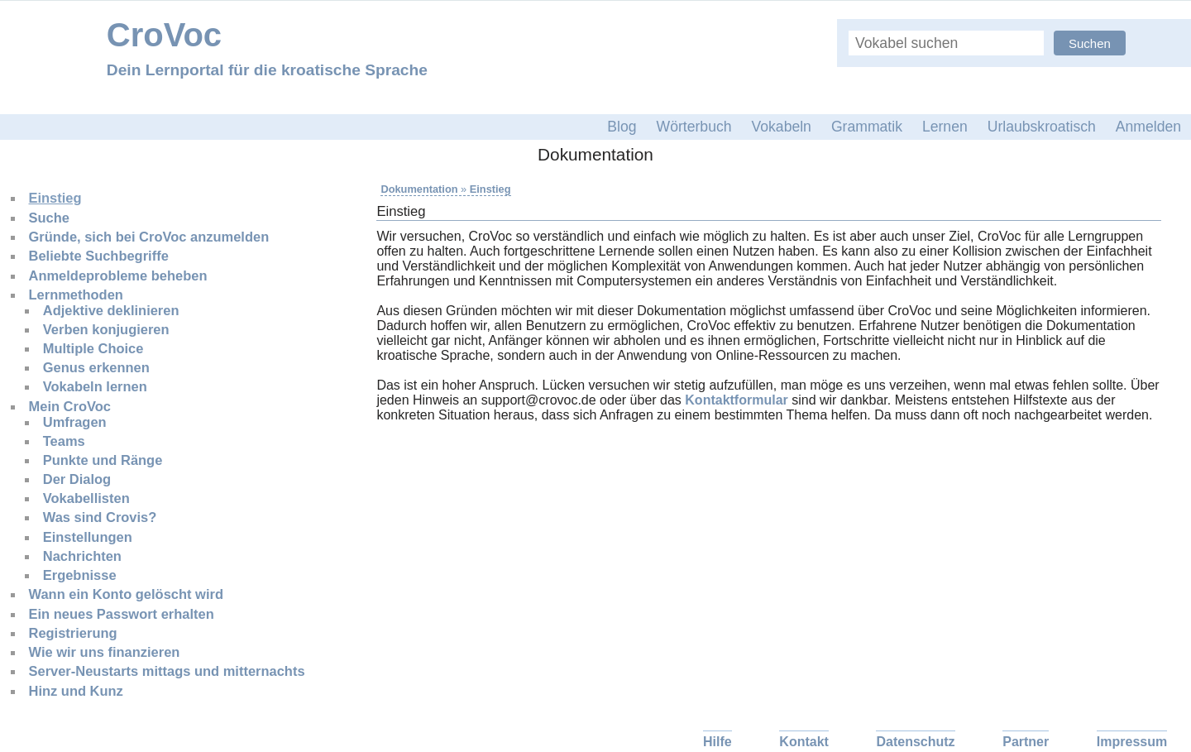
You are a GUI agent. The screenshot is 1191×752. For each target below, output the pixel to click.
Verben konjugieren (106, 329)
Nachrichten (82, 555)
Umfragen (75, 421)
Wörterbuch (694, 126)
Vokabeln (781, 126)
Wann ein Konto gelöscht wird (126, 594)
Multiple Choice (93, 348)
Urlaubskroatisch (1042, 126)
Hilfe (717, 742)
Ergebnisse (80, 575)
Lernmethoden (76, 294)
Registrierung (73, 632)
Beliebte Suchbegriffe (99, 255)
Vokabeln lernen (95, 386)
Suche (49, 217)
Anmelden (1148, 126)
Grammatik (866, 126)
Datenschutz (915, 742)
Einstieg (55, 197)
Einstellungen (87, 536)
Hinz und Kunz (76, 690)
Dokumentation (418, 189)
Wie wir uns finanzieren (104, 651)
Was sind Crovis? (100, 517)
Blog (621, 126)
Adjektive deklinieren (111, 310)
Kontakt (804, 742)
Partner (1025, 742)
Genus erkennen (96, 367)
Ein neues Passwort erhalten (121, 613)
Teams (64, 440)
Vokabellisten (86, 498)
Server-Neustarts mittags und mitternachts (167, 670)
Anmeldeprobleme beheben (118, 275)
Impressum (1132, 742)
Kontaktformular (736, 400)
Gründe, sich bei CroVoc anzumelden (149, 236)
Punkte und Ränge (103, 460)
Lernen (945, 126)
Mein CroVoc (70, 406)
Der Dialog (77, 479)
